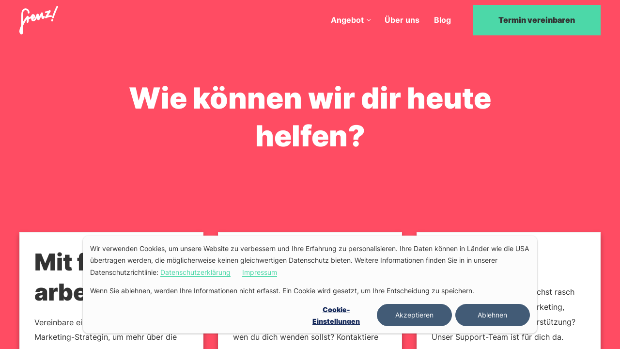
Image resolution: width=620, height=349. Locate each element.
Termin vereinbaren (536, 20)
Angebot (347, 20)
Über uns (402, 20)
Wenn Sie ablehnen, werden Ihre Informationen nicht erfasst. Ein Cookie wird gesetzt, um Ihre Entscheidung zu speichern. (282, 290)
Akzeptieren (414, 315)
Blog (442, 20)
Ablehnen (492, 315)
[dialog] (310, 284)
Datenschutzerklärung (195, 272)
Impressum (259, 272)
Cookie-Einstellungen (336, 315)
